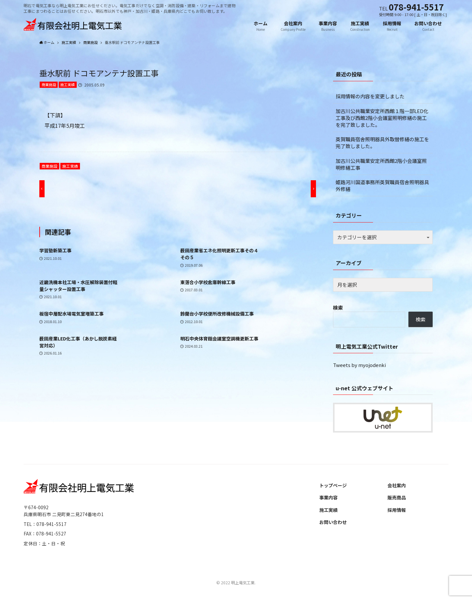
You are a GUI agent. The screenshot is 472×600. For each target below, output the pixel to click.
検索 (338, 307)
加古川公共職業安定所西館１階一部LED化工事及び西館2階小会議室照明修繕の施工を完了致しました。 (382, 118)
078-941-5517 (416, 7)
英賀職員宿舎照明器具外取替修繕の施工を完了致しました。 (382, 143)
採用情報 (396, 510)
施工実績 (67, 84)
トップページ (333, 485)
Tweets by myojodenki (359, 365)
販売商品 (396, 497)
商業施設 (49, 84)
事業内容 (328, 497)
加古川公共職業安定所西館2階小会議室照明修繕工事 (381, 164)
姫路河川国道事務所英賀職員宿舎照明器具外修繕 (382, 186)
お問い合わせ (333, 522)
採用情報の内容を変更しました (370, 96)
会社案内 (396, 485)
